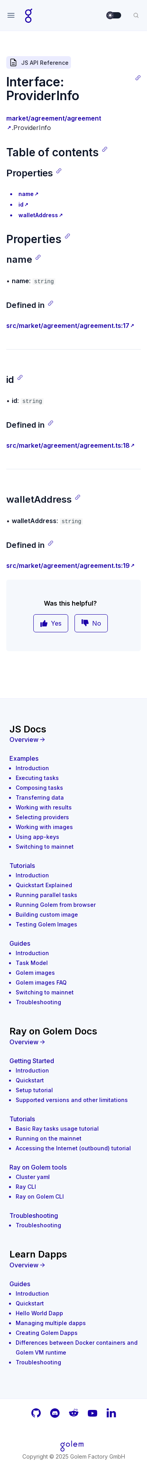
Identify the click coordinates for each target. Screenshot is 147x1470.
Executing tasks (37, 777)
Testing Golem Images (46, 924)
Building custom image (47, 914)
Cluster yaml (33, 1176)
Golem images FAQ (41, 982)
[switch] (114, 15)
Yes (51, 623)
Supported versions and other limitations (72, 1100)
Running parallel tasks (46, 895)
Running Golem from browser (56, 904)
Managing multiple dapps (51, 1323)
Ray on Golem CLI (40, 1196)
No (91, 623)
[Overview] (73, 739)
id (21, 204)
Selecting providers (42, 817)
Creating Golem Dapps (47, 1332)
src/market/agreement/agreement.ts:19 (68, 565)
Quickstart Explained (44, 885)
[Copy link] (138, 78)
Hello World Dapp (39, 1313)
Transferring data (40, 797)
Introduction (32, 768)
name (26, 193)
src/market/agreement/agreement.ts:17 (67, 326)
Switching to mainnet (45, 846)
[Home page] (29, 15)
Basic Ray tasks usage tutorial (57, 1128)
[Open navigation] (11, 15)
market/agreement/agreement (53, 118)
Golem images (35, 972)
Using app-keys (37, 836)
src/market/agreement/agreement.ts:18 (68, 445)
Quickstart (30, 1080)
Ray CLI (26, 1186)
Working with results (44, 807)
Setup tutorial (34, 1090)
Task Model (32, 962)
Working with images (44, 827)
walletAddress (38, 215)
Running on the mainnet (49, 1138)
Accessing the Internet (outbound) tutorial (73, 1148)
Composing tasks (39, 787)
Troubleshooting (38, 1002)
